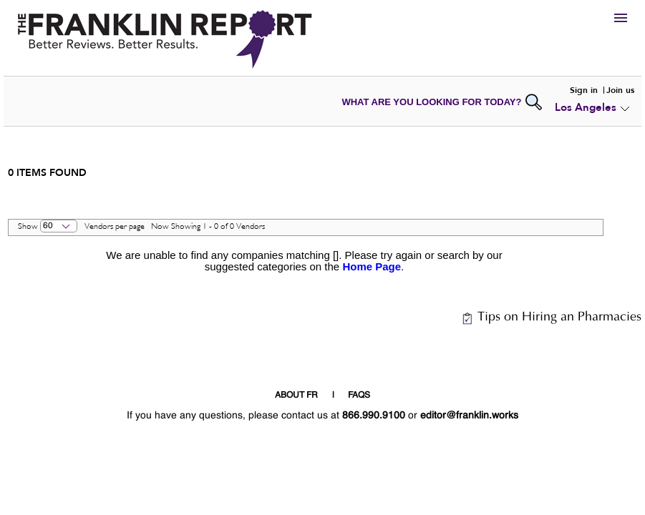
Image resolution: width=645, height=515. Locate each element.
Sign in (584, 90)
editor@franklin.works (469, 416)
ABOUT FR (296, 395)
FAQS (359, 395)
